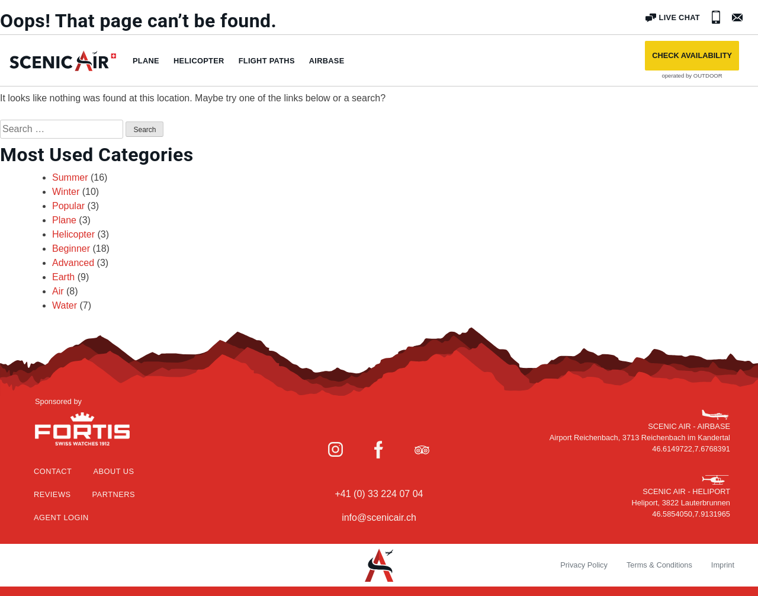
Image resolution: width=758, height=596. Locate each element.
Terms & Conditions (659, 564)
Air (58, 291)
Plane (146, 60)
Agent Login (61, 517)
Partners (114, 494)
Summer (70, 177)
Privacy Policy (584, 564)
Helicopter (199, 60)
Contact (53, 471)
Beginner (71, 248)
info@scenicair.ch (379, 517)
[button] (692, 56)
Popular (68, 206)
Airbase (327, 60)
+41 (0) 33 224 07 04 (379, 494)
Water (64, 305)
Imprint (722, 564)
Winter (65, 192)
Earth (63, 277)
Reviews (52, 494)
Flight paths (267, 60)
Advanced (73, 263)
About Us (113, 471)
